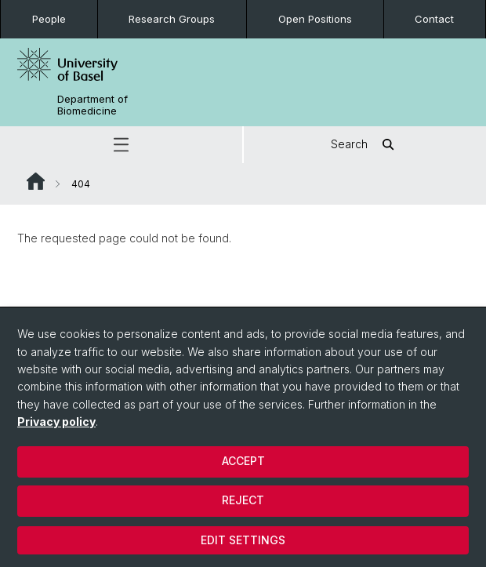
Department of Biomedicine (92, 105)
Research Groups (172, 19)
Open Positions (315, 19)
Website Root (36, 181)
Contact (434, 19)
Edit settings (243, 540)
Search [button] (365, 145)
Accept (243, 460)
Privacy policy (56, 421)
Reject (243, 500)
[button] (121, 144)
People (49, 19)
